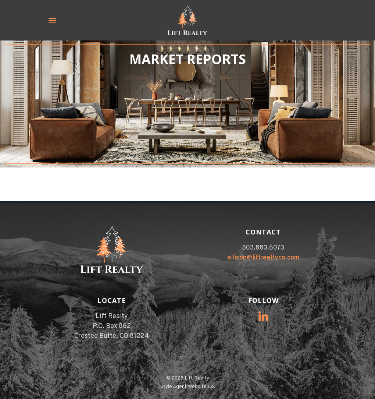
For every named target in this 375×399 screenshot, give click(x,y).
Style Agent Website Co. (187, 387)
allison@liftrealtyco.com (263, 258)
